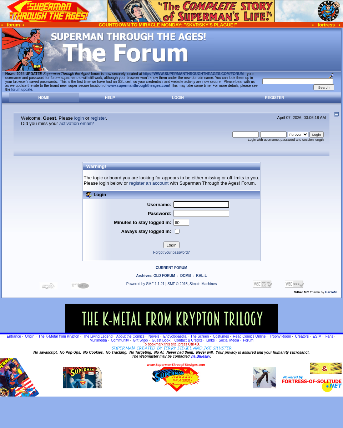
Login (178, 98)
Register (274, 98)
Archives (143, 276)
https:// (193, 74)
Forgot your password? (171, 252)
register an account (149, 183)
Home (43, 98)
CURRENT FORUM (171, 268)
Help (110, 98)
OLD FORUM (164, 276)
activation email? (76, 123)
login (79, 118)
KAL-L (201, 276)
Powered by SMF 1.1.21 (145, 284)
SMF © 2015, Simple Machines (192, 284)
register (98, 118)
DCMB (185, 276)
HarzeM (331, 292)
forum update (21, 89)
